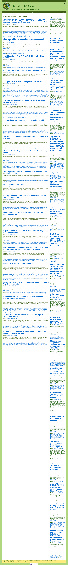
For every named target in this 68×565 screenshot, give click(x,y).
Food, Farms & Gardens (58, 337)
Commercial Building (10, 32)
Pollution (9, 35)
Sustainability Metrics (7, 168)
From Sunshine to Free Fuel (13, 184)
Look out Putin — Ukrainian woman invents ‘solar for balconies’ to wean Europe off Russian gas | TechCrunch (57, 54)
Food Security (10, 94)
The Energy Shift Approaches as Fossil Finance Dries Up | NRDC (56, 444)
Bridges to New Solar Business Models (18, 263)
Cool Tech (25, 67)
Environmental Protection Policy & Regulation (11, 33)
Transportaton (36, 96)
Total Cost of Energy (18, 36)
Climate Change (11, 91)
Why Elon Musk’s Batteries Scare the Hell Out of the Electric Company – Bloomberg (23, 297)
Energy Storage (43, 32)
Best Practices (25, 12)
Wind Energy (58, 229)
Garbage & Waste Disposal (22, 94)
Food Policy (59, 435)
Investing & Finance (30, 94)
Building (26, 31)
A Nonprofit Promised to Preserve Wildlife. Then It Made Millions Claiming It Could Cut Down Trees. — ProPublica (57, 239)
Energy (32, 12)
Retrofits (31, 35)
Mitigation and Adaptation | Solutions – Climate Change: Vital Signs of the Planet (57, 344)
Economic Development (18, 32)
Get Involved (53, 0)
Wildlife (45, 96)
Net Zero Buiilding (41, 33)
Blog (22, 0)
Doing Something (26, 91)
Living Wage (31, 33)
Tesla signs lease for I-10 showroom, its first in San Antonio (26, 172)
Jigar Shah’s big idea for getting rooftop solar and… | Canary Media (57, 183)
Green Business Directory (34, 0)
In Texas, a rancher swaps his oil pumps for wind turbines (57, 212)
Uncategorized (5, 209)
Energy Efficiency (32, 32)
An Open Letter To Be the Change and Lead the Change (24, 82)
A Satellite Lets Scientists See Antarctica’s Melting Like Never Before (57, 370)
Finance (42, 12)
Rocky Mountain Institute (11, 167)
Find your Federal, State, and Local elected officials (57, 18)
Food (55, 435)
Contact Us (27, 0)
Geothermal (58, 103)
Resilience (28, 35)
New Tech (12, 95)
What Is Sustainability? (45, 0)
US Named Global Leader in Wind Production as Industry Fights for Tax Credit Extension (24, 332)
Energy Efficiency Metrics (33, 113)
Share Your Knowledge (60, 12)
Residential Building (22, 35)
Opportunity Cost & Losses (19, 95)
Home (4, 14)
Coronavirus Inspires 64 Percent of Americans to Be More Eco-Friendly (57, 320)
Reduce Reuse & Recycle (60, 312)
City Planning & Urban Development (37, 31)
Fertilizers (52, 524)
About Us (13, 0)
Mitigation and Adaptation (54, 365)
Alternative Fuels (10, 31)
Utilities (24, 36)
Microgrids (36, 33)
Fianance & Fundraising (19, 225)
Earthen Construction (32, 91)
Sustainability (12, 36)
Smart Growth (46, 35)
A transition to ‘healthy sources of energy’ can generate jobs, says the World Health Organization (57, 115)
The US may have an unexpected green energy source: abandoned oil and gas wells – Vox (57, 85)
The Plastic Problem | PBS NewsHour (55, 467)
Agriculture (9, 67)
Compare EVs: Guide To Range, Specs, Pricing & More (24, 70)
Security (15, 116)
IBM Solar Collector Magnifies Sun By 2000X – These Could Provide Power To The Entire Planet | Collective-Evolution (25, 248)
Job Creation (26, 33)
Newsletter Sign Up (60, 0)
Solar (4, 36)
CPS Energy (20, 91)
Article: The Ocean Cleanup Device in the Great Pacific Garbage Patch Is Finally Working (57, 487)
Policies (19, 12)
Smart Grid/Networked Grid (38, 35)
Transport (47, 12)
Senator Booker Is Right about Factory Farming (57, 418)
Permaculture (5, 35)
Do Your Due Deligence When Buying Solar (56, 40)
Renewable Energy (15, 35)
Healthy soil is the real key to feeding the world (57, 507)
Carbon (29, 31)
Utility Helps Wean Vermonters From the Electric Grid (23, 120)
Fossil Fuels (22, 33)
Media (53, 12)
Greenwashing (56, 258)
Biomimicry (60, 522)
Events (18, 0)
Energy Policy (38, 32)
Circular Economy (35, 90)
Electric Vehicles (26, 32)
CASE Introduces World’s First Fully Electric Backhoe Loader (57, 395)
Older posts (5, 347)
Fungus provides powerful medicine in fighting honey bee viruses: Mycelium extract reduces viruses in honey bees (57, 536)
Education (37, 12)
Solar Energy (8, 36)
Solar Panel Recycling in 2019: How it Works (57, 295)
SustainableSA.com (23, 6)
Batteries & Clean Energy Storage (19, 31)
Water (43, 96)
